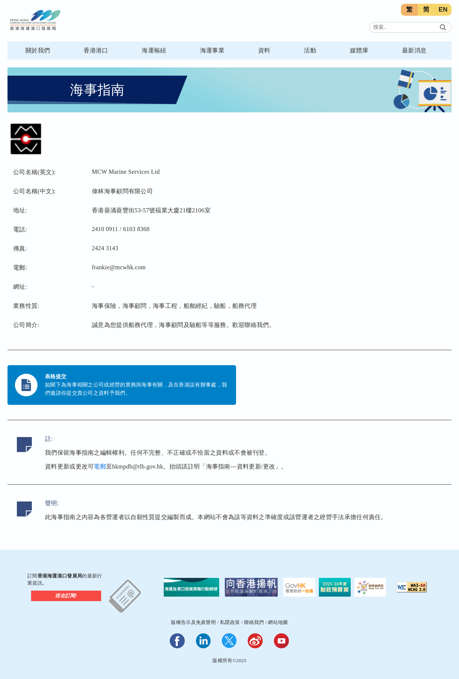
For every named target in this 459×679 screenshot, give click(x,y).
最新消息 (414, 50)
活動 (310, 50)
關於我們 (37, 50)
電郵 (100, 466)
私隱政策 (230, 622)
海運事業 (212, 50)
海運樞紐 (154, 50)
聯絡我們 (254, 622)
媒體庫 (359, 50)
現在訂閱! (66, 595)
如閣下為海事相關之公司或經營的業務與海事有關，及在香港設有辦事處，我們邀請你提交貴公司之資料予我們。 (136, 389)
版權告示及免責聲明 (193, 622)
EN (442, 9)
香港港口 (96, 50)
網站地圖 (278, 622)
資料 (264, 50)
